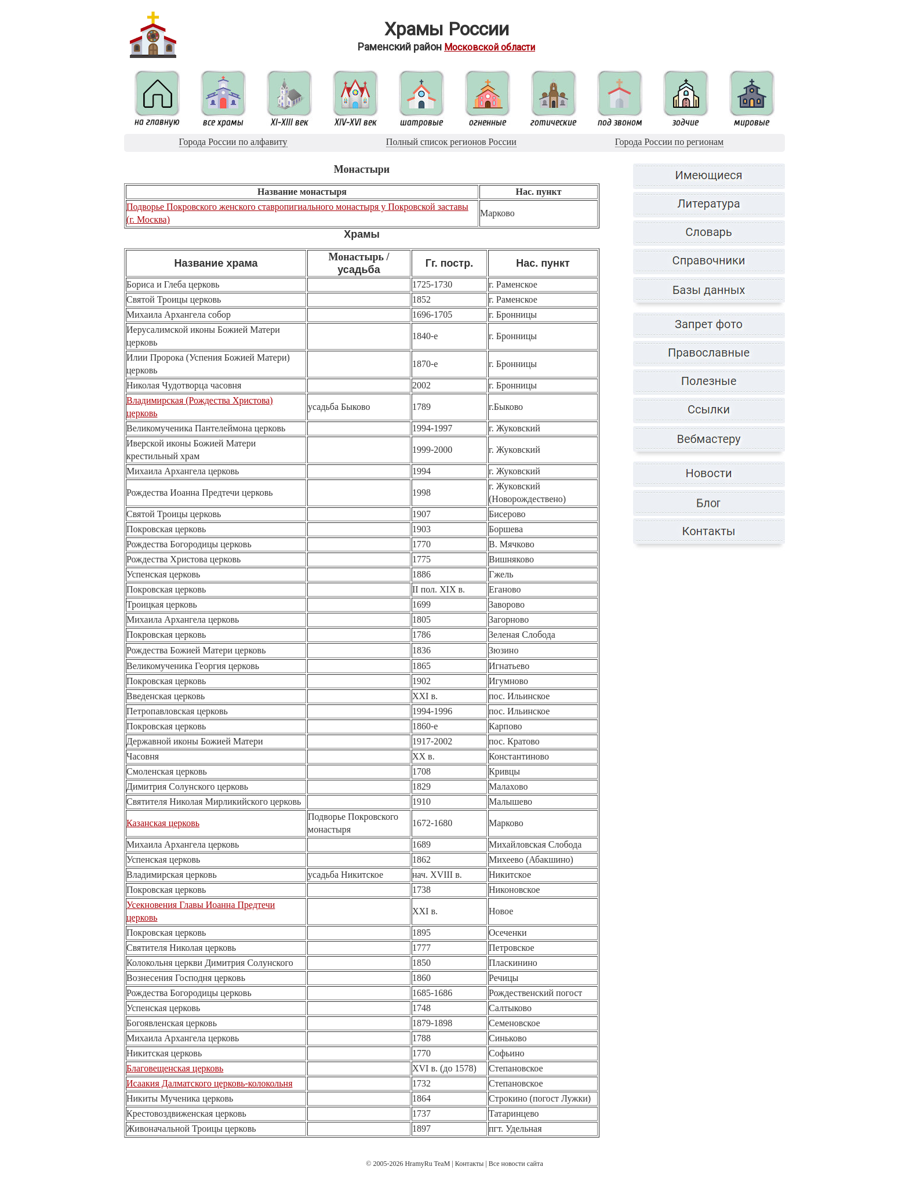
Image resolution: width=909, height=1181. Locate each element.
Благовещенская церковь (174, 1068)
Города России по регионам (669, 142)
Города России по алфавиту (233, 142)
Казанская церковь (162, 823)
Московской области (489, 47)
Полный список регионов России (451, 142)
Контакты (469, 1164)
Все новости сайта (516, 1164)
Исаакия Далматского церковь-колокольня (209, 1083)
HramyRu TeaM (427, 1164)
